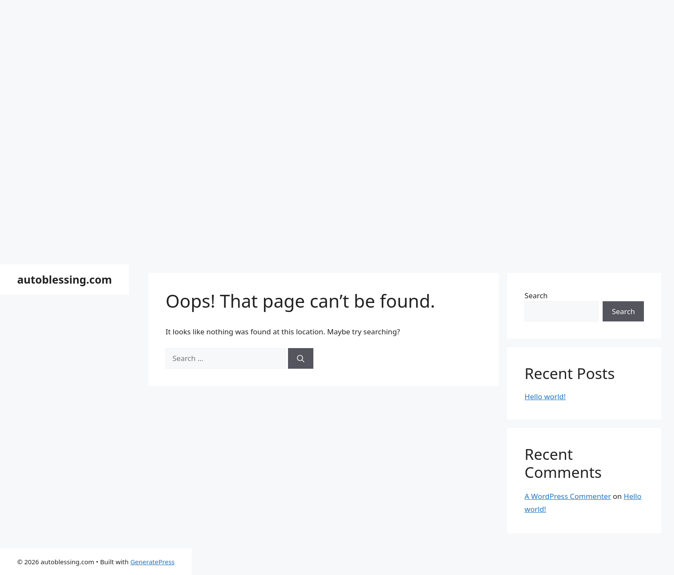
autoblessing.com (64, 279)
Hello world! (545, 396)
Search (536, 295)
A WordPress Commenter (567, 496)
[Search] (300, 358)
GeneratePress (152, 561)
